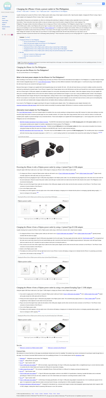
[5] (93, 172)
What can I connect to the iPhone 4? (32, 56)
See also (22, 52)
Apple (21, 360)
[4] (75, 172)
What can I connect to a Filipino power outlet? (34, 54)
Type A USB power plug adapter (67, 173)
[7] (73, 233)
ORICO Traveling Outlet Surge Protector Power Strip (33, 126)
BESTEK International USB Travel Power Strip (31, 130)
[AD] (101, 132)
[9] (80, 293)
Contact (36, 393)
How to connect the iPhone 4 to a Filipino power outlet (32, 45)
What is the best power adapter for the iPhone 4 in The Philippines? (40, 43)
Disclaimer (46, 393)
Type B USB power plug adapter (65, 233)
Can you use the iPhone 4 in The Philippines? (34, 41)
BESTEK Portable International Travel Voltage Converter (34, 122)
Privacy (50, 393)
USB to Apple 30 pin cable (86, 173)
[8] (95, 298)
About (33, 393)
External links (23, 57)
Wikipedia (22, 358)
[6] (93, 237)
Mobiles (3, 24)
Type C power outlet (90, 298)
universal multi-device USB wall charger (27, 105)
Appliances (4, 22)
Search (3, 18)
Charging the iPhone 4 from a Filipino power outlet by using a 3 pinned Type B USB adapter (45, 48)
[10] (99, 132)
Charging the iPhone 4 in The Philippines (29, 39)
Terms (54, 393)
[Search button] (103, 3)
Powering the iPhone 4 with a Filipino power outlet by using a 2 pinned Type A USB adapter (45, 47)
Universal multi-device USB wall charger (30, 384)
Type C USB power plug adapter (72, 294)
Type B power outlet (88, 238)
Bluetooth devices (6, 26)
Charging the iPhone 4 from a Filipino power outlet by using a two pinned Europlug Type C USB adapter (48, 50)
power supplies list (49, 27)
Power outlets (5, 20)
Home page (4, 16)
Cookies (41, 393)
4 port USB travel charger (44, 81)
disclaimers (31, 63)
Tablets (3, 28)
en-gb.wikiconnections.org (25, 393)
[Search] (89, 3)
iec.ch (21, 362)
